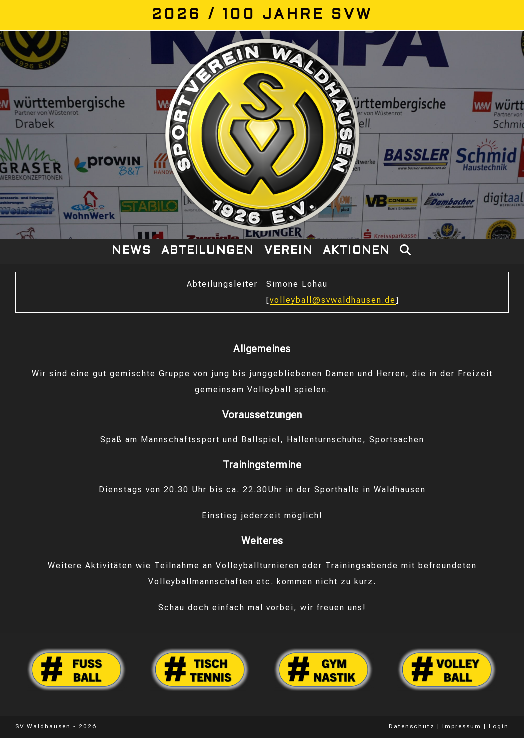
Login (499, 726)
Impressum (461, 726)
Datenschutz (412, 726)
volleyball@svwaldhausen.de (333, 300)
